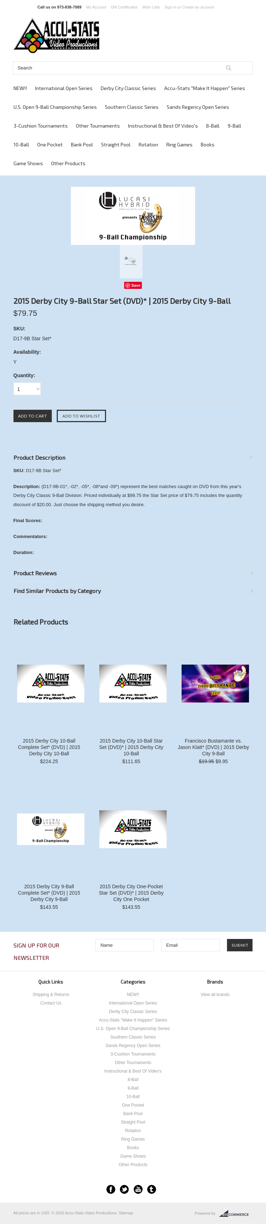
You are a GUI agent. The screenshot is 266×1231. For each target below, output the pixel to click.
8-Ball (213, 126)
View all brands (215, 994)
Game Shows (28, 163)
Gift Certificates (124, 7)
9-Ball (234, 126)
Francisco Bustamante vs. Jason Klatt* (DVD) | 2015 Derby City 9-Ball (213, 747)
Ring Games (179, 144)
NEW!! (20, 88)
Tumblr (151, 1189)
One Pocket (50, 144)
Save (135, 285)
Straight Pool (116, 144)
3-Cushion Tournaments (40, 126)
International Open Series (64, 88)
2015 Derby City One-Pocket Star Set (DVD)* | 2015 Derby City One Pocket (131, 893)
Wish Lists (151, 7)
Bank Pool (82, 144)
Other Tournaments (98, 126)
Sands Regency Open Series (198, 107)
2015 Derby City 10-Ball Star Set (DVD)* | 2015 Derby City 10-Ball (131, 747)
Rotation (148, 144)
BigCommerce (236, 1214)
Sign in (171, 7)
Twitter (124, 1189)
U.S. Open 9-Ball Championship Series (55, 107)
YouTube (138, 1189)
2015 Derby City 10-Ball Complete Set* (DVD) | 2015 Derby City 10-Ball (49, 747)
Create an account (198, 7)
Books (208, 144)
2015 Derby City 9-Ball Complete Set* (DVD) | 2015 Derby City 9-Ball (49, 893)
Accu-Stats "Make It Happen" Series (204, 88)
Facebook (110, 1189)
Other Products (68, 163)
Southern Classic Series (132, 107)
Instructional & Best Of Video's (163, 126)
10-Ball (21, 144)
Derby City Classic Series (128, 88)
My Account (96, 7)
